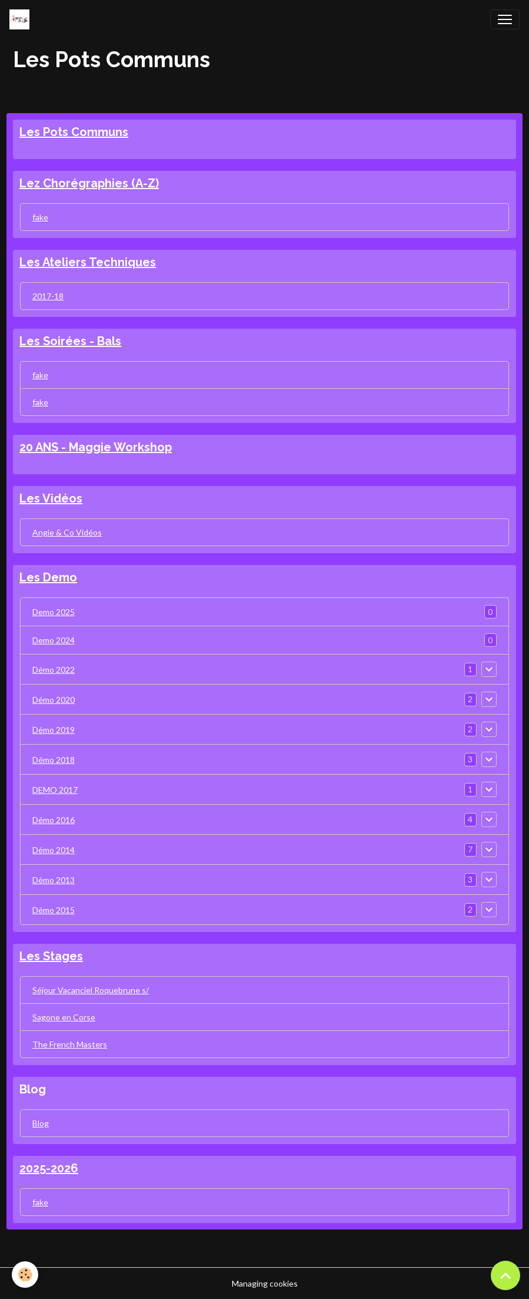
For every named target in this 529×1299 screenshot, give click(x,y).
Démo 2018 (53, 760)
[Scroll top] (505, 1275)
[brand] (21, 19)
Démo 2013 (53, 880)
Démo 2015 (53, 910)
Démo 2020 (53, 700)
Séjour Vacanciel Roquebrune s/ (90, 990)
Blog (40, 1123)
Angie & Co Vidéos (67, 532)
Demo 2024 (53, 640)
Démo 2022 (53, 670)
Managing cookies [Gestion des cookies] (265, 1283)
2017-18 (48, 296)
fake (40, 217)
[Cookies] (25, 1274)
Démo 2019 (53, 730)
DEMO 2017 (55, 790)
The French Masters (69, 1044)
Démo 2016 (53, 820)
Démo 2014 (53, 850)
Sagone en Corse (63, 1017)
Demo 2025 (53, 612)
